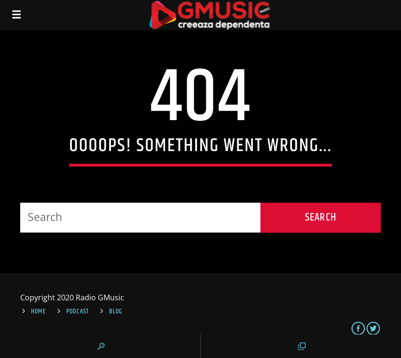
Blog (115, 311)
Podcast (77, 311)
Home (38, 311)
